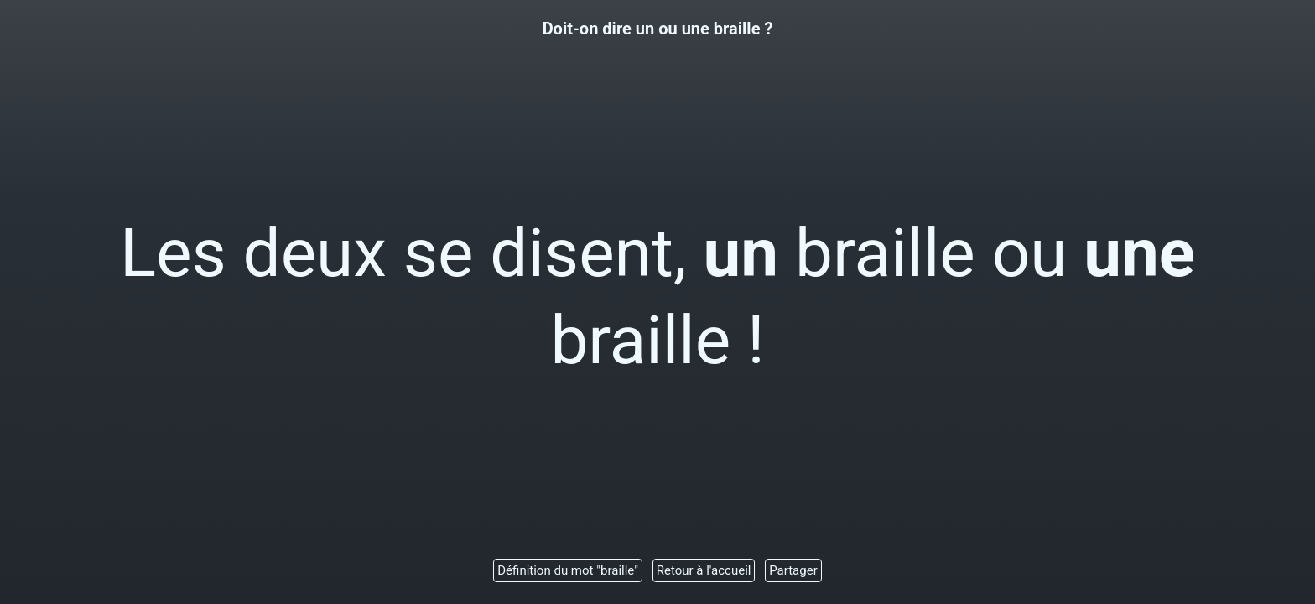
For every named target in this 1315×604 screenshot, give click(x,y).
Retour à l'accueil (704, 570)
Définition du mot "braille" (567, 570)
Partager (793, 570)
